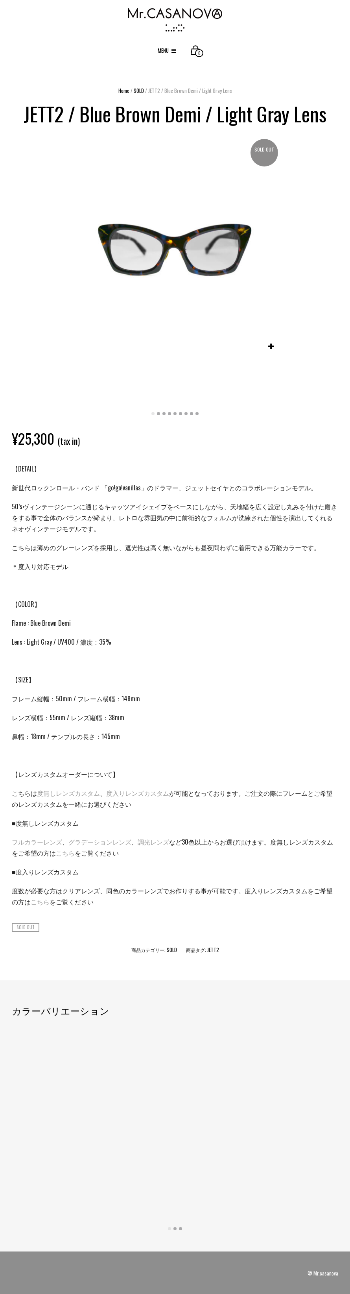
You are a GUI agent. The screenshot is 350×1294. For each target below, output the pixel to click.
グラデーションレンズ (99, 842)
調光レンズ (153, 842)
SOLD (139, 90)
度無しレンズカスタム (68, 793)
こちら (65, 853)
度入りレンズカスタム (137, 793)
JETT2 (213, 950)
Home (123, 90)
